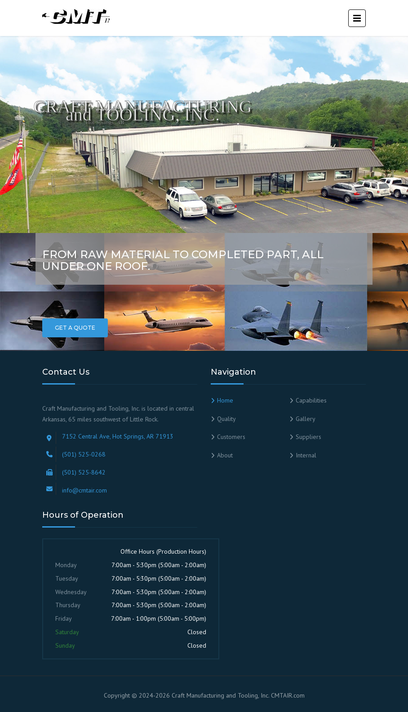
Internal (306, 455)
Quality (226, 419)
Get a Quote (75, 327)
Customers (231, 437)
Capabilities (311, 400)
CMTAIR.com (288, 695)
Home (225, 400)
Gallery (305, 419)
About (225, 455)
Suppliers (308, 437)
